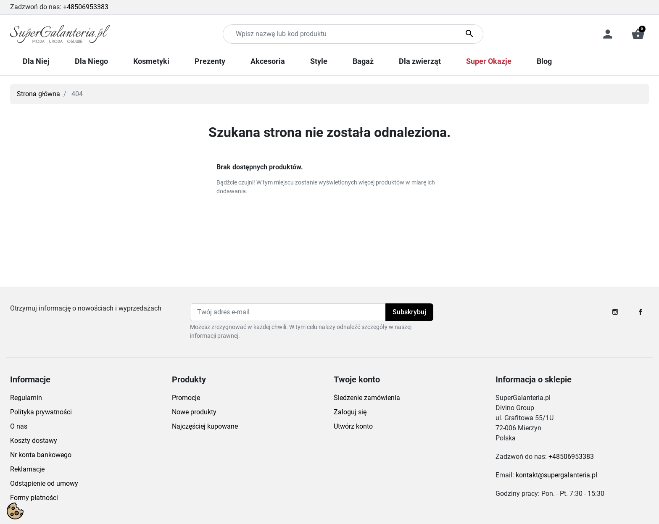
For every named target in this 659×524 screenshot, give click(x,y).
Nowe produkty (194, 412)
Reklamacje (27, 469)
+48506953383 (85, 7)
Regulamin (26, 398)
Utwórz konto (353, 426)
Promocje (186, 398)
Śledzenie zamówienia (367, 398)
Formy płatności (34, 498)
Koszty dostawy (33, 441)
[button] (638, 34)
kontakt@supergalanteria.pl (556, 475)
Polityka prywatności (41, 412)
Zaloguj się (350, 412)
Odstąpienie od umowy (44, 483)
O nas (18, 426)
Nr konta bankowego (40, 455)
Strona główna (38, 94)
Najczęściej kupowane (205, 426)
